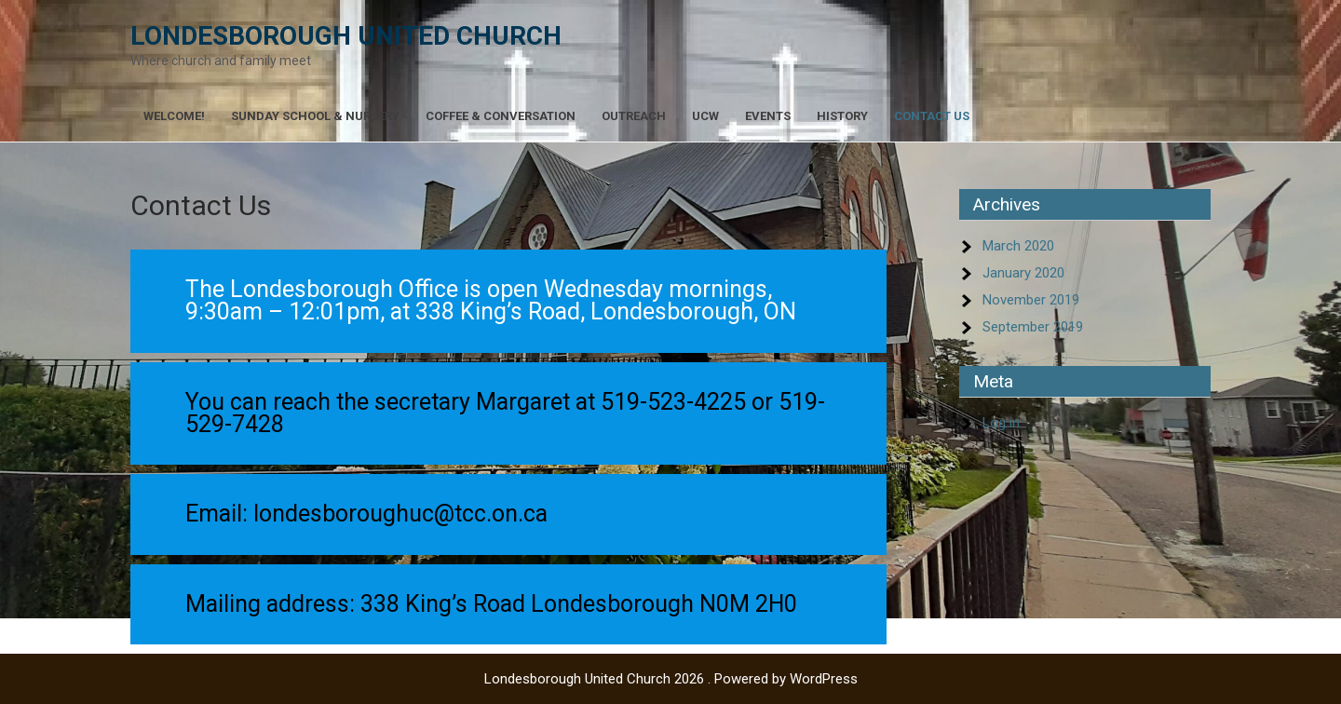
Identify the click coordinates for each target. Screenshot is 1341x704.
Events (768, 116)
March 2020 (1018, 245)
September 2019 (1032, 326)
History (842, 116)
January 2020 (1023, 272)
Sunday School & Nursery (315, 116)
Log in (1001, 422)
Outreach (634, 116)
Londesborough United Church (346, 35)
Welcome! (174, 116)
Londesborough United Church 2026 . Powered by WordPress (671, 678)
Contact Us (931, 116)
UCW (705, 116)
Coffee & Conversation (501, 116)
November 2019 (1030, 299)
